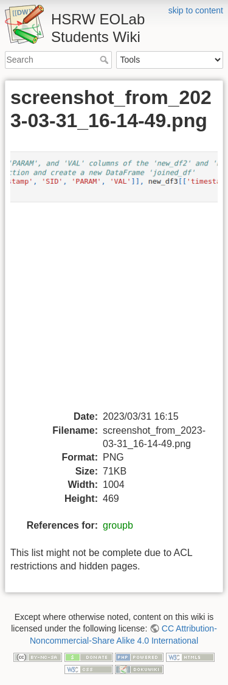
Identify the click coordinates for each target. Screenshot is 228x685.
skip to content (195, 10)
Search (105, 59)
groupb (118, 525)
